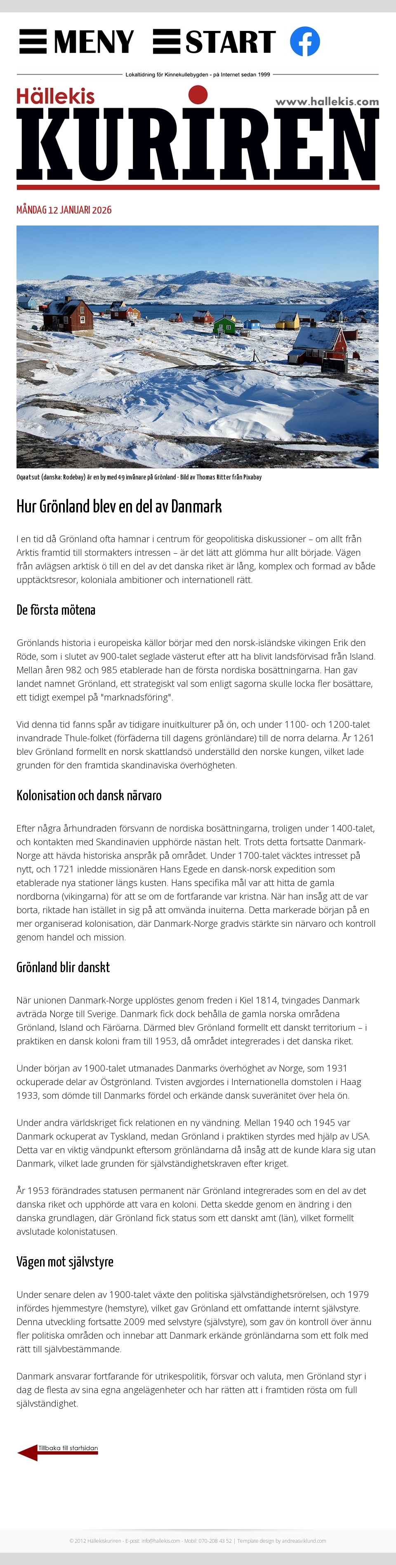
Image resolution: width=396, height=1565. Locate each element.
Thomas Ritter (213, 477)
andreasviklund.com (304, 1540)
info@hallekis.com (160, 1540)
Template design (255, 1540)
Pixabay (252, 477)
